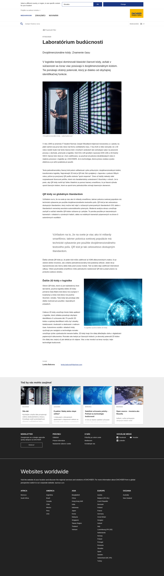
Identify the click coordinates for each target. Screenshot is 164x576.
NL (108, 498)
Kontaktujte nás (90, 444)
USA (47, 514)
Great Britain (101, 517)
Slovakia (100, 548)
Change (123, 4)
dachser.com (60, 483)
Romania (100, 545)
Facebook (121, 437)
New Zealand (127, 498)
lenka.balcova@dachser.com (72, 364)
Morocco (24, 495)
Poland (99, 539)
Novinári (54, 16)
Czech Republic (102, 501)
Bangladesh (76, 495)
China (74, 498)
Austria (99, 495)
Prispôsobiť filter (49, 30)
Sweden (100, 555)
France (99, 511)
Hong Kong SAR (77, 501)
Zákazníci (41, 16)
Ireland (99, 523)
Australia (126, 495)
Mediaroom (27, 16)
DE (111, 529)
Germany (100, 514)
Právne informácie (59, 440)
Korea (74, 514)
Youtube (134, 437)
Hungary (100, 520)
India (73, 504)
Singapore (75, 520)
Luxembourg (101, 529)
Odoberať (32, 445)
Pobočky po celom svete (93, 437)
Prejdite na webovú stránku (31, 10)
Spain (99, 551)
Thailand (75, 526)
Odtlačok (56, 437)
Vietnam (74, 529)
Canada (49, 501)
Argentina (49, 495)
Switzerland (101, 558)
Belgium (100, 498)
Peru (47, 511)
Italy (98, 526)
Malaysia (75, 517)
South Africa (25, 498)
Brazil (48, 498)
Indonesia (75, 507)
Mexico (48, 507)
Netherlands (101, 533)
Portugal (100, 542)
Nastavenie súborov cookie (62, 444)
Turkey (99, 561)
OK (98, 4)
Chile (48, 504)
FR (105, 498)
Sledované (134, 24)
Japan (74, 511)
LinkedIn (121, 440)
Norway (99, 536)
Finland (99, 507)
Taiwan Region (77, 523)
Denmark (100, 504)
